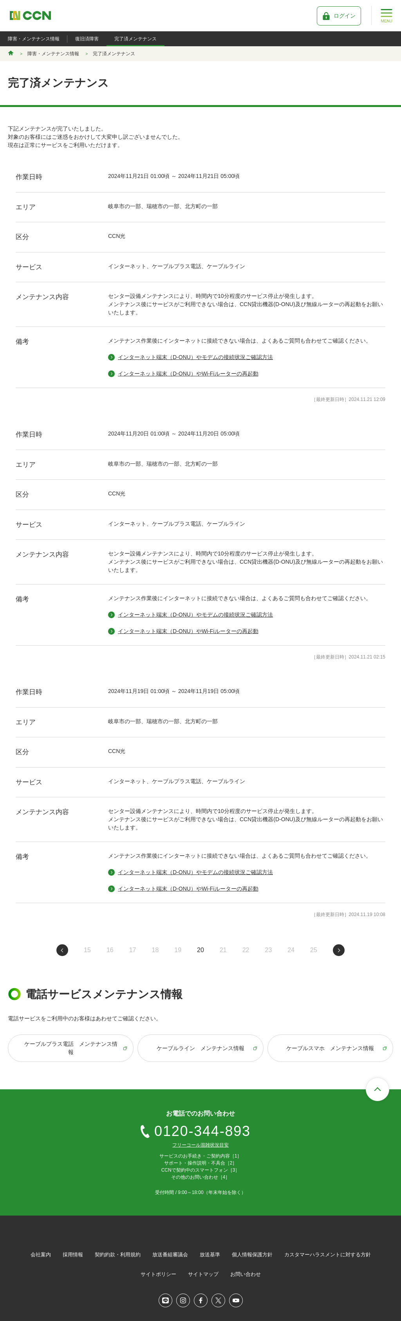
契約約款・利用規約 (118, 1254)
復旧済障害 (87, 39)
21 (223, 950)
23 (268, 950)
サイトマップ (203, 1274)
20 (200, 950)
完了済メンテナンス (135, 39)
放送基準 (210, 1254)
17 (132, 950)
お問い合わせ (245, 1274)
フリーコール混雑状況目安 (200, 1145)
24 (290, 950)
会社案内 (41, 1254)
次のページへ (339, 950)
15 (87, 950)
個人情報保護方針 (252, 1254)
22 (245, 950)
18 (155, 950)
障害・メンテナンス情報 (34, 39)
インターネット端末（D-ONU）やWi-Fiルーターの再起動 (188, 373)
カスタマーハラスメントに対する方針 (327, 1254)
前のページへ (62, 950)
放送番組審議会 (170, 1254)
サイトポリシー (158, 1274)
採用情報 (73, 1254)
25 (313, 950)
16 (110, 950)
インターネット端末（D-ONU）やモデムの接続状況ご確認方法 (195, 357)
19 (177, 950)
